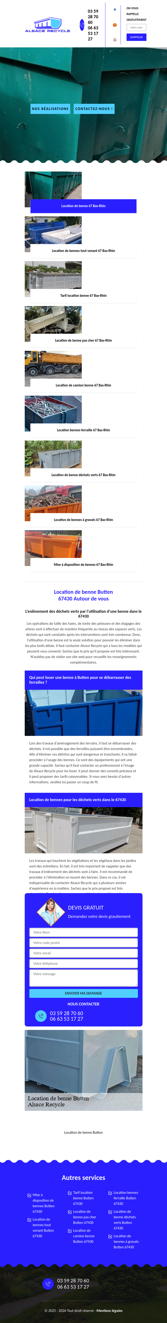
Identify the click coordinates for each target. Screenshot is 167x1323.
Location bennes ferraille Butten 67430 (126, 1198)
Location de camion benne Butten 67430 (83, 1236)
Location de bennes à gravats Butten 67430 (126, 1241)
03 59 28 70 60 (93, 16)
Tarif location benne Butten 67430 (83, 1198)
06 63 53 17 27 (93, 33)
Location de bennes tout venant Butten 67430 (43, 1227)
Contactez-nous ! (94, 109)
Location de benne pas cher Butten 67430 (84, 1217)
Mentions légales (109, 1310)
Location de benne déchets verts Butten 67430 (125, 1219)
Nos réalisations (50, 109)
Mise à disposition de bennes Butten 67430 (44, 1203)
